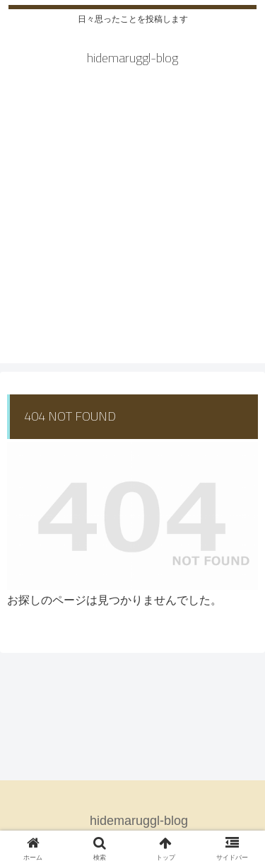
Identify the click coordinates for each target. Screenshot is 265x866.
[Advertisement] (132, 230)
